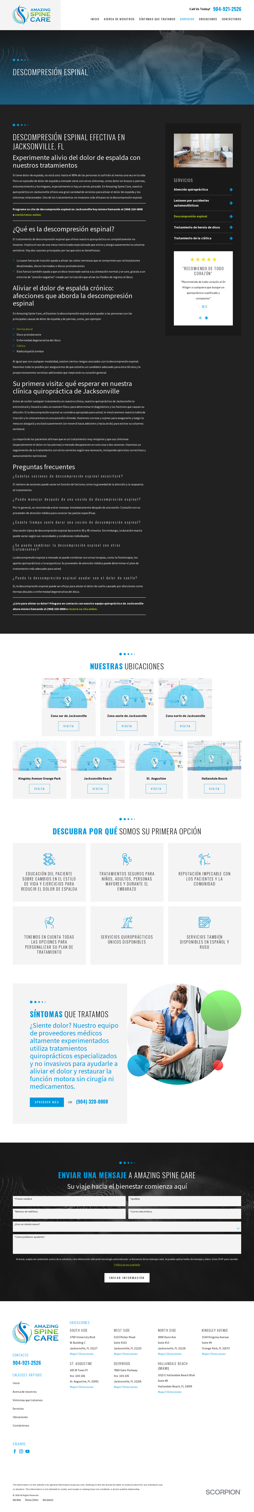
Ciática (21, 346)
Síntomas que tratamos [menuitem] (157, 19)
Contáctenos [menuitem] (231, 19)
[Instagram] (21, 1451)
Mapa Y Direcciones (82, 1354)
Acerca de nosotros (25, 1391)
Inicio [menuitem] (95, 19)
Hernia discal (25, 329)
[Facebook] (15, 1451)
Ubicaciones (20, 1417)
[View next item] (206, 317)
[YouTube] (27, 1451)
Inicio (16, 1383)
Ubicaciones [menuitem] (208, 19)
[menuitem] (203, 189)
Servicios (18, 1408)
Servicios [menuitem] (187, 19)
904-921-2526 (227, 9)
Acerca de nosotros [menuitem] (119, 19)
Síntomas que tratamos (28, 1400)
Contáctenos (21, 1425)
